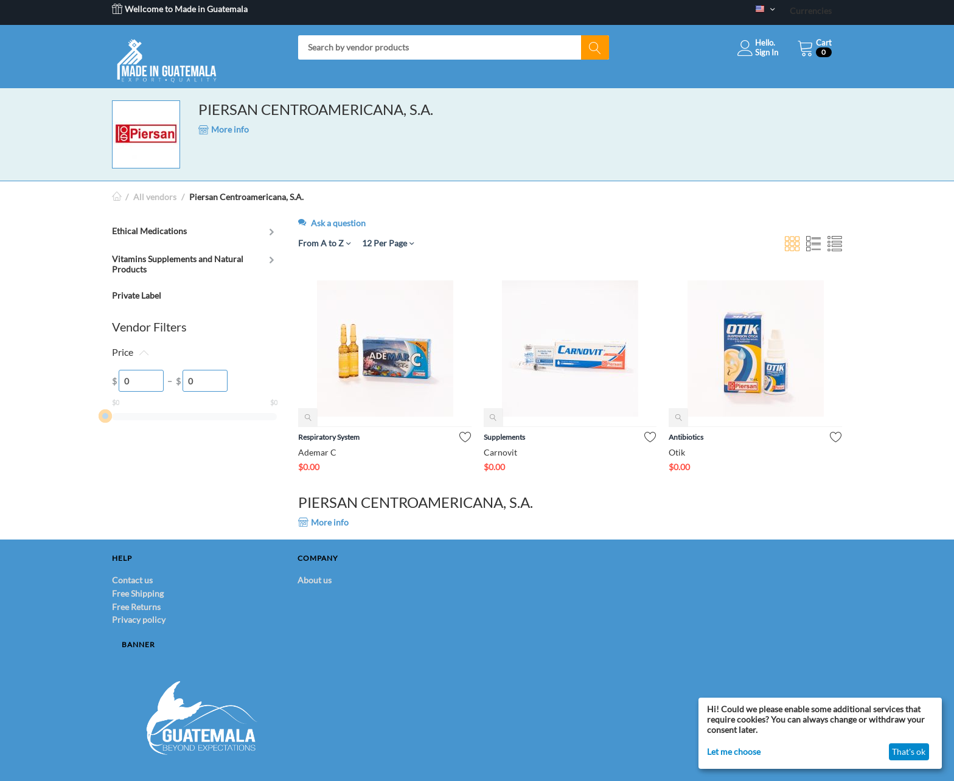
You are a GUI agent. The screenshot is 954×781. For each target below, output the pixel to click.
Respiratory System (329, 437)
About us (315, 580)
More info (223, 129)
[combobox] (453, 47)
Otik (677, 452)
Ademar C (317, 452)
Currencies (811, 10)
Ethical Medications (149, 231)
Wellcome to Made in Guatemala (180, 9)
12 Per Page (388, 243)
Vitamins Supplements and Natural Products (177, 264)
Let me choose (734, 751)
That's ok (908, 751)
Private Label (136, 295)
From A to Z (324, 243)
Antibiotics (686, 437)
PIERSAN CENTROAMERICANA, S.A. (315, 109)
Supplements (504, 437)
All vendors (154, 197)
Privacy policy (138, 619)
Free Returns (136, 607)
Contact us (132, 580)
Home (117, 196)
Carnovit (500, 452)
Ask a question (332, 223)
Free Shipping (138, 593)
